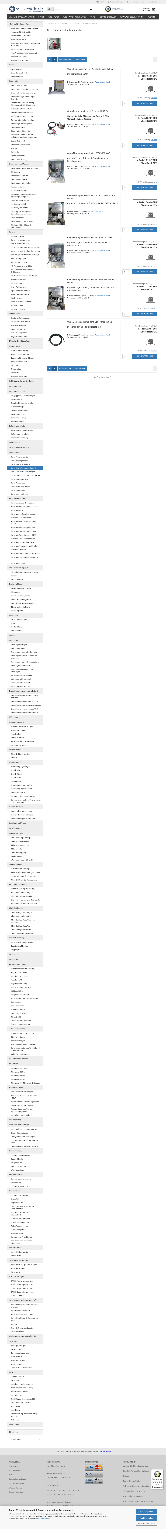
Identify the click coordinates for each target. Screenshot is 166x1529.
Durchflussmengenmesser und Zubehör (23, 691)
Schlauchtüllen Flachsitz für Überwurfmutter (21, 1213)
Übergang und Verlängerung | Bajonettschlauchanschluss (21, 213)
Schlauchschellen (15, 1175)
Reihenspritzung (15, 1120)
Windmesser (15, 1406)
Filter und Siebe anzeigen (20, 351)
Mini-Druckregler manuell (20, 686)
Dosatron (12, 635)
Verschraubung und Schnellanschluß (22, 1300)
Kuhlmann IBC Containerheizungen (23, 514)
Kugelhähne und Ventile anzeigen (23, 969)
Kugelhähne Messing (19, 984)
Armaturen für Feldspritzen (21, 36)
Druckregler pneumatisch (20, 666)
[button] (128, 2)
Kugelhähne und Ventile (17, 964)
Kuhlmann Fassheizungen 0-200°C (23, 531)
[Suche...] (50, 9)
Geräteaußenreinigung (19, 410)
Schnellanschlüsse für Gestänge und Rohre (24, 1141)
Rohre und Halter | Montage (19, 1125)
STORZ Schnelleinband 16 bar (22, 1292)
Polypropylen (15, 950)
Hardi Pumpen (16, 298)
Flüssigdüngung (15, 762)
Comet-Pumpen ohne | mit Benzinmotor (25, 247)
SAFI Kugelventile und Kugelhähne (21, 381)
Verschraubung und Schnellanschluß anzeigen (24, 1306)
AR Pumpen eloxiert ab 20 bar (22, 266)
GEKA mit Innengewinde (20, 845)
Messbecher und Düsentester (22, 1384)
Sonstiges (13, 1341)
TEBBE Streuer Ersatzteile (20, 322)
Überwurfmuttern (17, 218)
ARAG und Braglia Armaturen (21, 17)
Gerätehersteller (108, 17)
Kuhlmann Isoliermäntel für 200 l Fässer (25, 554)
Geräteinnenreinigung (19, 414)
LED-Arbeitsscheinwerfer (18, 1059)
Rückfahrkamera (15, 828)
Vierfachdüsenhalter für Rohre (22, 116)
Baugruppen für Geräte (17, 391)
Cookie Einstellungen (16, 1492)
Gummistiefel (16, 1256)
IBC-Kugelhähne (17, 991)
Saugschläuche (17, 1163)
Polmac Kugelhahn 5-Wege (21, 987)
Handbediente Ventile (19, 1013)
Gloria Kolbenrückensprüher (21, 916)
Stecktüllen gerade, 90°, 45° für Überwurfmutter (22, 1207)
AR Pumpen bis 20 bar (19, 262)
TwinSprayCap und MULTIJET (22, 208)
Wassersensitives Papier (20, 1403)
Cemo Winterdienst (18, 490)
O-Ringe (14, 623)
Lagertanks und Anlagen (18, 823)
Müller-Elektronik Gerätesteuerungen (24, 880)
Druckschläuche (17, 1159)
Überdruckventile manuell (20, 683)
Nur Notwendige (146, 1518)
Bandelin (14, 576)
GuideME (14, 758)
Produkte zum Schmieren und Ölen (23, 1399)
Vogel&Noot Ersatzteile (19, 337)
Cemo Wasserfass (18, 483)
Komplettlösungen (18, 1268)
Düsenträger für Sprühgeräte (21, 124)
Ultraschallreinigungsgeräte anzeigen (24, 572)
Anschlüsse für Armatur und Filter (23, 1044)
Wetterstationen (17, 1364)
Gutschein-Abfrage (115, 2)
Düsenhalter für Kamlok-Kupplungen (24, 89)
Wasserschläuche (18, 1170)
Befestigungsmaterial (17, 426)
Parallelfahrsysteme (16, 1087)
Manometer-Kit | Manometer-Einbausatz (25, 1083)
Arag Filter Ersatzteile (19, 376)
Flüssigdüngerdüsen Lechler (21, 785)
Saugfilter (14, 365)
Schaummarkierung (18, 418)
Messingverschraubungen (20, 1311)
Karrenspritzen (14, 959)
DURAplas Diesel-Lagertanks (132, 17)
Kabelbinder (15, 1410)
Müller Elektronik (15, 750)
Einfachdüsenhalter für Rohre (22, 109)
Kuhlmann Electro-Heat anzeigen (23, 503)
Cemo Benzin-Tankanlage (20, 464)
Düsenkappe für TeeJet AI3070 (22, 221)
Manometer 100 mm (18, 1072)
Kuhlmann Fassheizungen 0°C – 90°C (25, 507)
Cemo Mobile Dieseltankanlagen (23, 472)
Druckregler (13, 640)
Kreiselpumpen (16, 283)
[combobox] (65, 59)
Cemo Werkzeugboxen (19, 479)
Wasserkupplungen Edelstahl (22, 860)
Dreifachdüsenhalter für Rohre (22, 113)
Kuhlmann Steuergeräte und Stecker (24, 546)
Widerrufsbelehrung (16, 1483)
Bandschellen (16, 1183)
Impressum (13, 1466)
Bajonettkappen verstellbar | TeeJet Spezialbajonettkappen (24, 195)
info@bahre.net (52, 1485)
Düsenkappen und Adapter (74, 17)
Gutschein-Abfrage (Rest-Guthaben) (136, 1471)
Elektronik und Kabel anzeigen (22, 727)
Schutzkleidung (14, 1248)
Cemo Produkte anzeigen (20, 457)
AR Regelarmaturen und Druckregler (24, 276)
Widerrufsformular (16, 1488)
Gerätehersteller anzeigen (20, 318)
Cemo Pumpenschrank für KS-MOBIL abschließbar (90, 69)
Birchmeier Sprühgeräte (17, 884)
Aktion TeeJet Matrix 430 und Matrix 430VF (24, 1097)
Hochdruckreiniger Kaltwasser (22, 815)
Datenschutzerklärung (43, 1519)
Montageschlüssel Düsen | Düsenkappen (21, 226)
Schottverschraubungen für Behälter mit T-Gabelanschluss (25, 1049)
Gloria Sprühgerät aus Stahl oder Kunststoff (23, 921)
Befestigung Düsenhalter (20, 434)
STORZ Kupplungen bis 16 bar (22, 1285)
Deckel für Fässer (15, 584)
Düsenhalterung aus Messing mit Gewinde (23, 98)
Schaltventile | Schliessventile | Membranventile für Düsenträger (23, 104)
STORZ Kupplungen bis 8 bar (21, 1288)
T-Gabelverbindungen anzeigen (22, 1033)
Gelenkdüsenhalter (18, 127)
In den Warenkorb (144, 103)
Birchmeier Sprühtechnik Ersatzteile (24, 904)
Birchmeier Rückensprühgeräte (22, 892)
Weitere (151, 17)
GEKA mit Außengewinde (20, 841)
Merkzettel (152, 2)
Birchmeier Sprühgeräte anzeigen (23, 889)
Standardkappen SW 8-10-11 (21, 200)
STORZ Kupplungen (16, 1277)
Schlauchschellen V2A (19, 1186)
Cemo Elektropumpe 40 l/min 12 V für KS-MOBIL (89, 153)
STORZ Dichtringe (17, 1296)
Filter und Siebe (14, 346)
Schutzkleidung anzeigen (20, 1252)
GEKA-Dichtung (16, 856)
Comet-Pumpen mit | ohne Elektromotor (25, 251)
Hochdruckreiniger (16, 807)
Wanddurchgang (17, 1233)
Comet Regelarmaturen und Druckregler (25, 255)
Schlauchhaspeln (17, 422)
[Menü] (161, 1471)
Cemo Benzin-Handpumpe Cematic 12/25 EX (87, 111)
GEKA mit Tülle (16, 849)
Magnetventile (16, 1017)
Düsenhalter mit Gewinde (20, 131)
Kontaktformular (15, 1470)
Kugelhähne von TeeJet (19, 976)
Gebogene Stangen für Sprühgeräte (24, 1137)
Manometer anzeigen (19, 1068)
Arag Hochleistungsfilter (20, 354)
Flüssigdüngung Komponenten (22, 789)
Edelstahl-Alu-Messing (19, 946)
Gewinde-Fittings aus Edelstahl (22, 1328)
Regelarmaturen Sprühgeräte (21, 675)
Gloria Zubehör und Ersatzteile (22, 933)
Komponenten (16, 1272)
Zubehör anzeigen (17, 1377)
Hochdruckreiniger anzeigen (21, 811)
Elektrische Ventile (18, 1010)
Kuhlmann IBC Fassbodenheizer (22, 542)
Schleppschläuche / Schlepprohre (23, 796)
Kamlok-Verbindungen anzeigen (22, 942)
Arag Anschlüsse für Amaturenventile (24, 53)
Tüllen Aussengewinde (19, 1226)
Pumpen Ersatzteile (18, 309)
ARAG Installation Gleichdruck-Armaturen (138, 1501)
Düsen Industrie (17, 77)
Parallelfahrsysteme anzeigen (22, 1092)
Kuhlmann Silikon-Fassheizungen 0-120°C (24, 522)
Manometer (13, 1064)
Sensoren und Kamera (19, 57)
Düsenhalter (53, 17)
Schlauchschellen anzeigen (21, 1179)
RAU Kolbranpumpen (18, 259)
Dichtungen (13, 615)
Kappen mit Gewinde (18, 187)
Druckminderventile (18, 648)
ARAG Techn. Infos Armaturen (134, 1496)
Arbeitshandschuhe (18, 1360)
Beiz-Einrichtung (17, 1349)
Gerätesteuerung (15, 864)
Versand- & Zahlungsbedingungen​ (135, 1466)
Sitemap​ (126, 1476)
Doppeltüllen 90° (17, 1203)
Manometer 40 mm (18, 1079)
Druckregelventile (17, 1006)
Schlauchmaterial (15, 1151)
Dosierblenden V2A (18, 793)
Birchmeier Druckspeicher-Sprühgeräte (25, 900)
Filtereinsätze (16, 369)
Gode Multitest (16, 1357)
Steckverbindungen (18, 1037)
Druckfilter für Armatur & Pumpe (22, 358)
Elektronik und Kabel (16, 722)
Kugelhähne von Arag (19, 972)
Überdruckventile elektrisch (21, 679)
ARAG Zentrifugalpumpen (20, 294)
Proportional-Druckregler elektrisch (24, 652)
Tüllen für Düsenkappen (20, 1222)
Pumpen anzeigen (17, 236)
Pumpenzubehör (17, 305)
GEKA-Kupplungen (16, 833)
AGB (10, 1475)
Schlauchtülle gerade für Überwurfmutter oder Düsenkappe (26, 801)
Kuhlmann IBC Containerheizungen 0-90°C (24, 558)
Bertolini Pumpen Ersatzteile (21, 302)
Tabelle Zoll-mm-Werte (131, 1481)
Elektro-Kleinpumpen (18, 279)
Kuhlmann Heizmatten (19, 550)
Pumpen (92, 17)
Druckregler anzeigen (19, 645)
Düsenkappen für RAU (19, 179)
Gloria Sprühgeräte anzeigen (21, 912)
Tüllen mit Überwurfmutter (20, 1219)
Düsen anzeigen (17, 69)
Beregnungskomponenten (20, 1353)
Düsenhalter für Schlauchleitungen (24, 93)
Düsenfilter (15, 373)
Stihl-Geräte (13, 954)
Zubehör (12, 1372)
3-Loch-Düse (16, 778)
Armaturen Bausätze (18, 39)
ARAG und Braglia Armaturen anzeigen (25, 28)
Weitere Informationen (146, 1524)
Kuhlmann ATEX (17, 510)
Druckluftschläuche (18, 1166)
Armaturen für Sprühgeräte (21, 32)
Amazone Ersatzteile (18, 325)
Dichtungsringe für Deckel (20, 607)
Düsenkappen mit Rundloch (21, 183)
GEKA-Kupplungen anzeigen (21, 838)
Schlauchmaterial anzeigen (21, 1155)
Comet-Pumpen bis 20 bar (20, 240)
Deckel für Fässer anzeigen (21, 588)
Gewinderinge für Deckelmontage (23, 603)
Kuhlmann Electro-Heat (17, 498)
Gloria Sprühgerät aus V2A (20, 926)
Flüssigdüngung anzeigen (20, 767)
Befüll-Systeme (16, 399)
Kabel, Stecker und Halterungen (22, 49)
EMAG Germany (17, 580)
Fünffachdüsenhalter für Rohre (22, 120)
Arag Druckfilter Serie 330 (20, 362)
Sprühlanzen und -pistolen (18, 1260)
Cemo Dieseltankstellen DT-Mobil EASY (25, 475)
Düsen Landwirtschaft (19, 73)
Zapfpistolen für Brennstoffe (21, 1368)
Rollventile (15, 152)
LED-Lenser (13, 717)
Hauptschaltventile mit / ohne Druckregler (22, 670)
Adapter (14, 148)
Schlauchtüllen (14, 1191)
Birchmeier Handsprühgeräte (21, 896)
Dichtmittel (15, 1380)
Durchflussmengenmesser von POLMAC (26, 705)
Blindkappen (15, 172)
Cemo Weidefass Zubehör (20, 487)
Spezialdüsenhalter (18, 156)
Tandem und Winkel (18, 204)
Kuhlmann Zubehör (18, 563)
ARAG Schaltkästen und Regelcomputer (25, 872)
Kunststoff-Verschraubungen (22, 1314)
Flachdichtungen (17, 627)
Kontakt (100, 2)
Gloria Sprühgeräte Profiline (21, 930)
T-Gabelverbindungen (17, 1029)
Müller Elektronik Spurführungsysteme (25, 1102)
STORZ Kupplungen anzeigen (22, 1281)
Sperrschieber (16, 1002)
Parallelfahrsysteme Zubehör (21, 1115)
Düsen (41, 17)
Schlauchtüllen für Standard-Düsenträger (21, 1242)
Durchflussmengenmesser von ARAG (24, 709)
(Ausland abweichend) (102, 82)
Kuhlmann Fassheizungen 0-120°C (23, 535)
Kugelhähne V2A (17, 980)
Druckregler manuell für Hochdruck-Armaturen (24, 657)
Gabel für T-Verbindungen (20, 1054)
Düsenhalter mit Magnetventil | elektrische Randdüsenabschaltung (24, 136)
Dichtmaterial (16, 631)
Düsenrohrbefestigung (19, 438)
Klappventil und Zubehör (20, 995)
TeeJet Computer (17, 738)
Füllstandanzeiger (17, 407)
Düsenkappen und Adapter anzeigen (24, 168)
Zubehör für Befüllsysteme (19, 447)
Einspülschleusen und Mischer (22, 403)
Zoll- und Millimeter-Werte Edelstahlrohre (138, 1486)
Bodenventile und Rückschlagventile (24, 998)
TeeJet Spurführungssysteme (22, 1105)
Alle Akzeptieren (146, 1512)
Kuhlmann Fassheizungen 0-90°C (23, 528)
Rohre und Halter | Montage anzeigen (24, 1129)
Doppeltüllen (15, 1199)
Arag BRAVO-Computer (19, 60)
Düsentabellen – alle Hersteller (134, 1491)
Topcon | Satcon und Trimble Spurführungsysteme (21, 1110)
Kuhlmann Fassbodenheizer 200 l (23, 539)
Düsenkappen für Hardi (19, 176)
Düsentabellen (14, 1424)
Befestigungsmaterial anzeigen (22, 430)
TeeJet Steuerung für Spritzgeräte (23, 876)
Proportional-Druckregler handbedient (25, 662)
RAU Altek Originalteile (19, 333)
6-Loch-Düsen (16, 774)
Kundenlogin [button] (139, 2)
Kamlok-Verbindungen (17, 938)
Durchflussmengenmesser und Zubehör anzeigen (25, 696)
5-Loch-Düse (16, 781)
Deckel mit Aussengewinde (21, 600)
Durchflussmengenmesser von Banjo (24, 713)
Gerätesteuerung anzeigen (20, 869)
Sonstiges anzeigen (18, 1346)
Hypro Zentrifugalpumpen (20, 291)
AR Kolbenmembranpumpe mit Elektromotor (22, 271)
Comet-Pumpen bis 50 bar (20, 244)
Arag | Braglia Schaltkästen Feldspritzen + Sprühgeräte (25, 44)
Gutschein (15, 1420)
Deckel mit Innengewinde (20, 596)
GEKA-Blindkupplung (18, 852)
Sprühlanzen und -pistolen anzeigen (24, 1265)
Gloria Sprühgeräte (16, 908)
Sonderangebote (15, 386)
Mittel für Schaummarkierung (22, 1388)
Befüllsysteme (14, 442)
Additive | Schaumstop (19, 1392)
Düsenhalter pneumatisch (20, 145)
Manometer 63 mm (18, 1076)
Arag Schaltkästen (18, 730)
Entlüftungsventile (17, 611)
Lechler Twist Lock (18, 141)
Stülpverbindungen (18, 1041)
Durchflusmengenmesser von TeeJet (24, 702)
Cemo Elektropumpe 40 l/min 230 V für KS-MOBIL (90, 237)
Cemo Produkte (14, 453)
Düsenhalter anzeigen (19, 85)
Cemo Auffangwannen (19, 461)
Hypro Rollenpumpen (18, 287)
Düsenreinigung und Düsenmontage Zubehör (24, 1415)
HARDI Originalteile (18, 329)
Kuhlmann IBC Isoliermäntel (21, 518)
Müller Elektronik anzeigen (20, 754)
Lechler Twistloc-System (20, 190)
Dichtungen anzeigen (19, 619)
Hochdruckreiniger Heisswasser (23, 819)
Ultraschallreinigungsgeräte (19, 568)
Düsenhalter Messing (19, 159)
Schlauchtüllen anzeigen (20, 1195)
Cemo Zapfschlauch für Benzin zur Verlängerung (89, 322)
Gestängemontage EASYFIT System (24, 1146)
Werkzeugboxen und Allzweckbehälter (23, 1336)
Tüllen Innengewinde (18, 1230)
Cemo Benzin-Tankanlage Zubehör (23, 468)
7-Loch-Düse (16, 770)
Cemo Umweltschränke (19, 494)
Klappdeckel (15, 592)
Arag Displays (16, 734)
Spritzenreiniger (17, 1395)
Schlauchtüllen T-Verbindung (21, 1237)
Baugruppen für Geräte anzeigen (23, 396)
